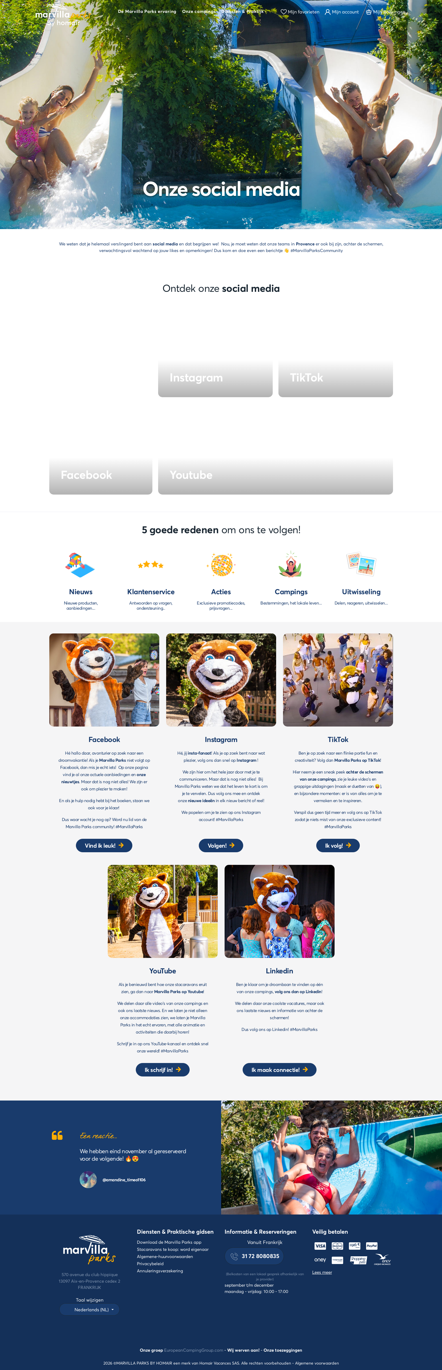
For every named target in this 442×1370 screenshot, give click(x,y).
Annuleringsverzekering (160, 1270)
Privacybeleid (150, 1263)
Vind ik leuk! (100, 845)
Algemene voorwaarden (317, 1363)
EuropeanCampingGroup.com (193, 1350)
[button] (147, 12)
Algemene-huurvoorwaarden (165, 1256)
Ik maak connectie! (276, 1070)
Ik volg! (334, 845)
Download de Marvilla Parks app (169, 1242)
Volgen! (217, 845)
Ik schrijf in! (159, 1070)
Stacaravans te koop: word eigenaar (173, 1249)
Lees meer (322, 1272)
